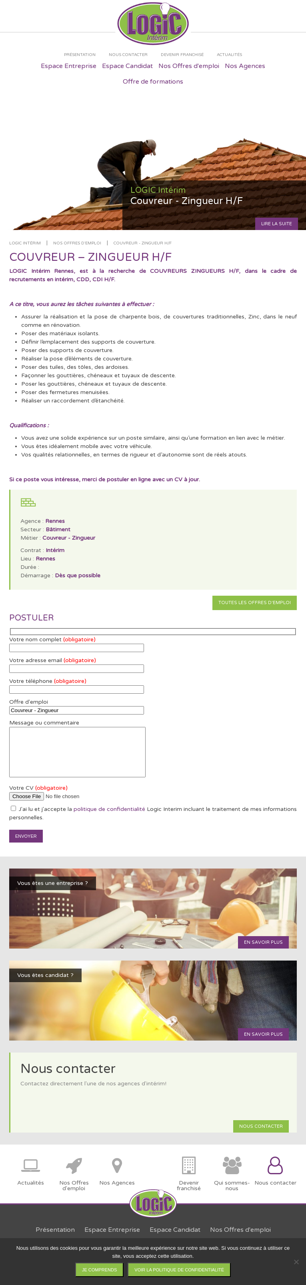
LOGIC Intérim (25, 243)
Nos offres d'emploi (77, 243)
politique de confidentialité (109, 809)
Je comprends (99, 1269)
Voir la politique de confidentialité (179, 1269)
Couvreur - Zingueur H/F (143, 243)
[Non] (296, 1262)
